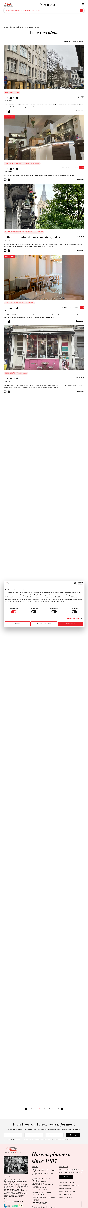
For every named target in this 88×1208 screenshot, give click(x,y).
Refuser (17, 623)
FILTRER (80, 31)
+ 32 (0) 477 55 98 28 (40, 1179)
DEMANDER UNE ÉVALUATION (69, 1175)
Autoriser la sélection (44, 623)
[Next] (26, 1098)
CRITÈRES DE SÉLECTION (63, 31)
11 (55, 1098)
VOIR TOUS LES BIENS (66, 1172)
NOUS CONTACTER (65, 1187)
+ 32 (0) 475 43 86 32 (40, 1193)
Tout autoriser (70, 623)
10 (52, 1098)
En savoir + (80, 100)
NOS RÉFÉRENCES (65, 1184)
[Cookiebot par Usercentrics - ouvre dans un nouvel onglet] (75, 583)
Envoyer (73, 1125)
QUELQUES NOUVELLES (67, 1181)
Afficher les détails (73, 618)
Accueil (6, 16)
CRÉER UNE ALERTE (65, 1178)
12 (58, 1098)
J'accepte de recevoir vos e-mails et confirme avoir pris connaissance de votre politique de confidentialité (39, 1129)
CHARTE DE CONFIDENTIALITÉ (13, 1206)
